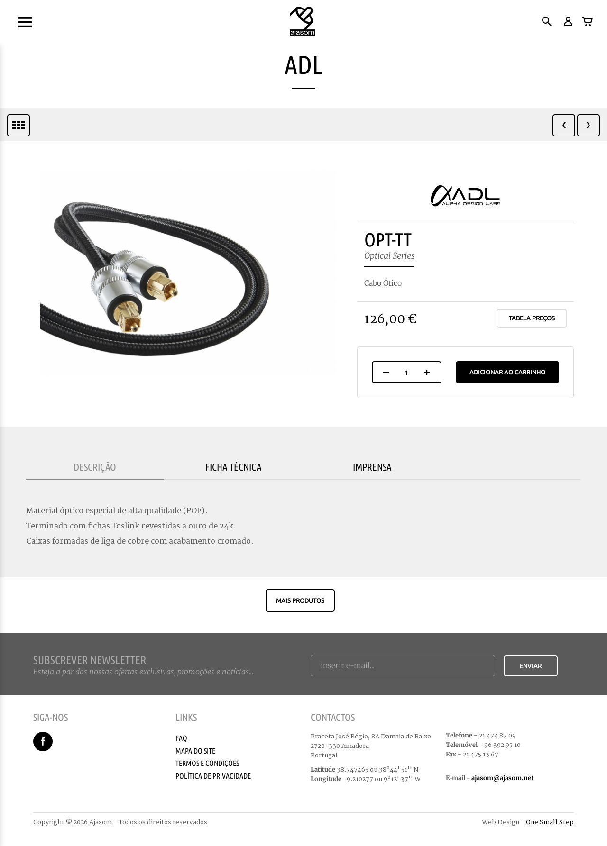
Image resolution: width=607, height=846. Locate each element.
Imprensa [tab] (372, 467)
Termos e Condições (207, 763)
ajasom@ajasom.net (502, 778)
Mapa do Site (195, 750)
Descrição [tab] (95, 467)
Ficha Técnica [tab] (233, 467)
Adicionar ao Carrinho (507, 372)
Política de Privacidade (213, 776)
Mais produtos (300, 600)
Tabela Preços (532, 318)
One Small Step (550, 822)
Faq (181, 738)
